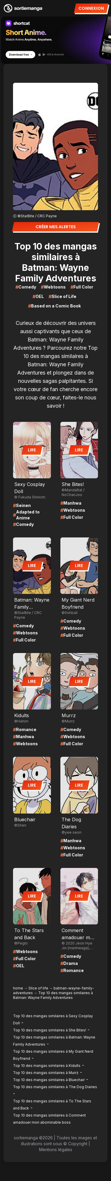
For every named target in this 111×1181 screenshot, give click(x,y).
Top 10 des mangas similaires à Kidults (47, 1065)
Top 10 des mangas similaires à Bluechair (49, 1080)
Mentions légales (55, 1149)
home (18, 988)
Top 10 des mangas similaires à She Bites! (49, 1030)
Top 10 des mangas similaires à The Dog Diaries (55, 1087)
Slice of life (38, 988)
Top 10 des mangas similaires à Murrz (45, 1072)
